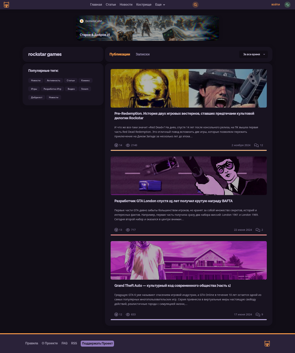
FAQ (64, 343)
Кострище (143, 4)
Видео (71, 88)
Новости (126, 4)
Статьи (111, 4)
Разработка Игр (52, 88)
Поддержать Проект (97, 343)
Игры (34, 88)
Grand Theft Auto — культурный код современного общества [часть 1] (172, 286)
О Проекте (50, 343)
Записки (143, 54)
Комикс (85, 80)
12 (258, 145)
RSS (74, 343)
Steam (84, 88)
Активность (53, 80)
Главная (96, 4)
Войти (275, 5)
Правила (31, 343)
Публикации (119, 54)
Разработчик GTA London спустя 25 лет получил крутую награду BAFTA (173, 201)
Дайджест (36, 97)
